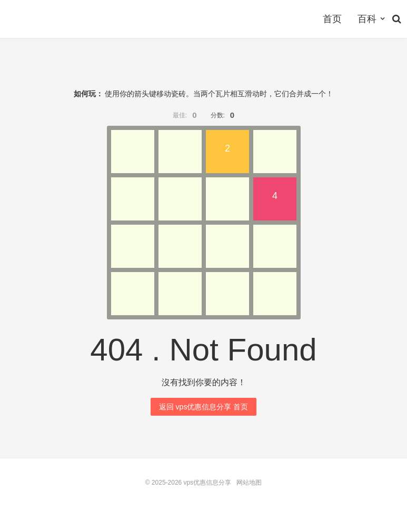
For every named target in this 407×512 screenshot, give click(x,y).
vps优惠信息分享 (208, 482)
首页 (332, 19)
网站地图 (249, 482)
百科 (367, 19)
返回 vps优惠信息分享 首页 (204, 407)
